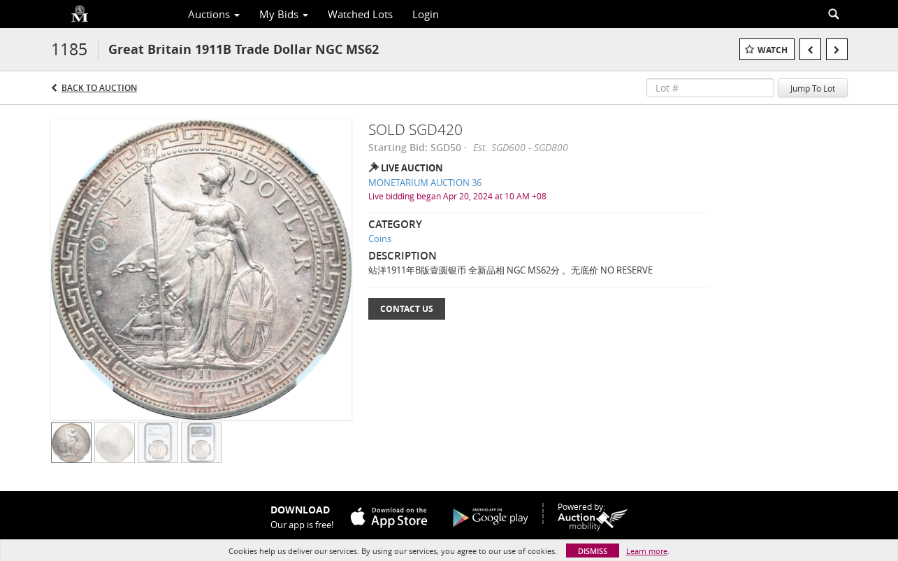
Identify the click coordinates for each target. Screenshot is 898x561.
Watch (773, 50)
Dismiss (592, 551)
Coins (379, 238)
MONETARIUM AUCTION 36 (424, 182)
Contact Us (406, 309)
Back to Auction (99, 88)
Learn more (646, 551)
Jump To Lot (812, 88)
